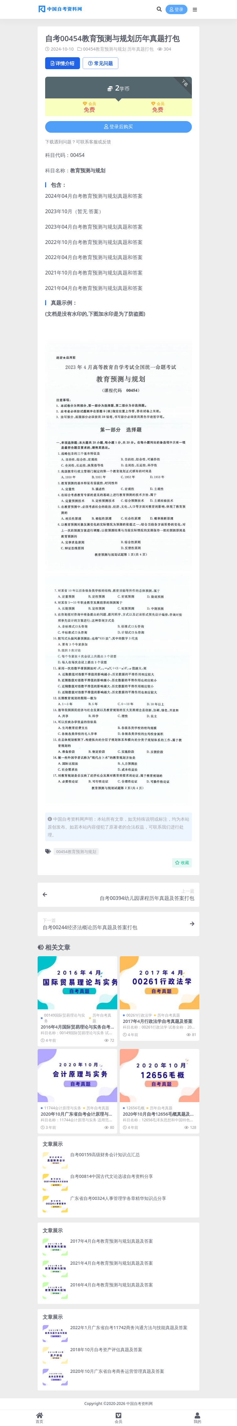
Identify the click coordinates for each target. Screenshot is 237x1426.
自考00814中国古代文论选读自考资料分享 (111, 1176)
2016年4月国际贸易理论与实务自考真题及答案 (75, 1029)
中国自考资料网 (139, 1403)
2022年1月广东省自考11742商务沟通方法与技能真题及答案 (128, 1327)
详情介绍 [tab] (62, 63)
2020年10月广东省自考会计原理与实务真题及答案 (77, 1116)
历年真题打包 (140, 49)
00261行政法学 (139, 1015)
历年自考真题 (101, 1018)
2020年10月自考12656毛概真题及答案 (158, 1116)
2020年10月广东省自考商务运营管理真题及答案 (117, 1371)
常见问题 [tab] (100, 63)
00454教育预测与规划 (104, 49)
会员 (89, 104)
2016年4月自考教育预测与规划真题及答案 (111, 1285)
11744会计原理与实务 (62, 1108)
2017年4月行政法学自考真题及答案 (157, 1021)
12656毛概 (135, 1108)
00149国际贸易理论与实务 (64, 1018)
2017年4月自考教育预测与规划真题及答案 (111, 1241)
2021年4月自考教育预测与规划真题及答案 (111, 1263)
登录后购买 (118, 126)
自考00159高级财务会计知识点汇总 (105, 1154)
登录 (176, 9)
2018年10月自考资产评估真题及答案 (106, 1349)
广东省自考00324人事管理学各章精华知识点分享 (118, 1198)
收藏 (182, 862)
